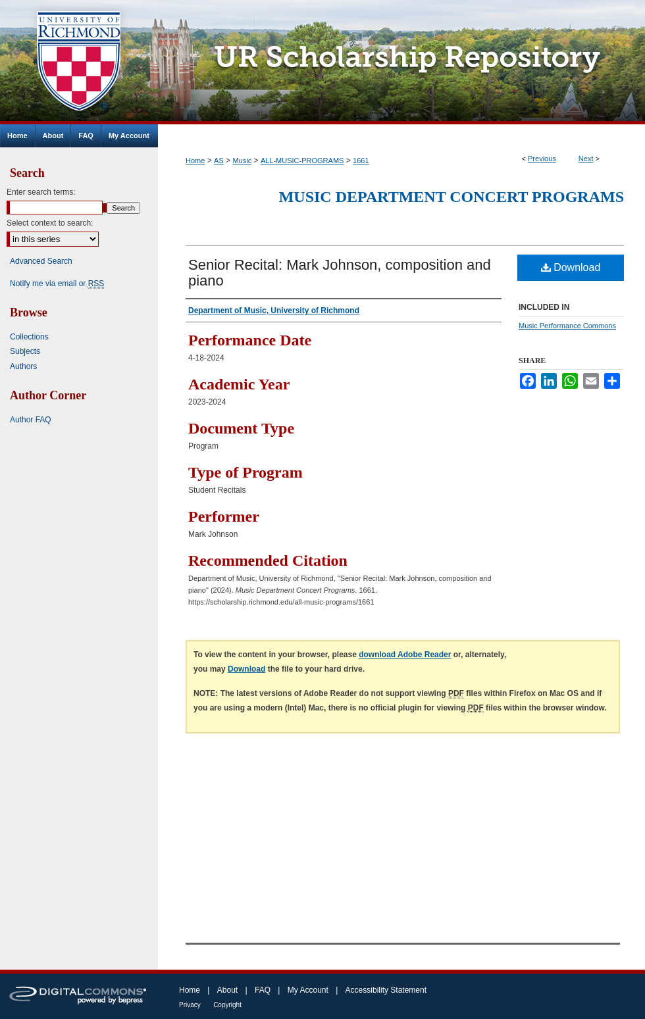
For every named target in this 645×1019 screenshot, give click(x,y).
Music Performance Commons (567, 326)
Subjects (25, 351)
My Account (308, 990)
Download (571, 267)
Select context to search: (50, 223)
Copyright (227, 1004)
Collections (29, 336)
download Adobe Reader (405, 654)
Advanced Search (41, 261)
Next (586, 158)
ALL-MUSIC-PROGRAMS (302, 160)
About (227, 990)
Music (241, 160)
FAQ (263, 990)
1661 (361, 160)
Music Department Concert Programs (451, 196)
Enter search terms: (41, 192)
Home (195, 160)
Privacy (190, 1004)
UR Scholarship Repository (401, 62)
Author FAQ (30, 419)
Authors (23, 366)
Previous (542, 158)
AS (219, 160)
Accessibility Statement (386, 990)
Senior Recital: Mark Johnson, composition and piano (339, 273)
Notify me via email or (57, 283)
